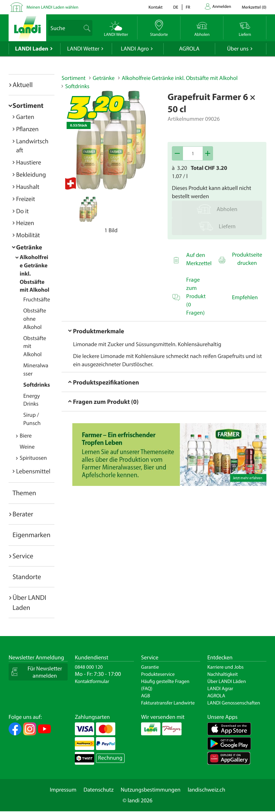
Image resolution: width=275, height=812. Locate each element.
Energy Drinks (31, 400)
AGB (145, 695)
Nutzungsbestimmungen (150, 789)
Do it (22, 211)
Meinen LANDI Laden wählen (52, 7)
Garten (25, 117)
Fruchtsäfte (36, 299)
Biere (26, 435)
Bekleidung (31, 174)
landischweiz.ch (206, 789)
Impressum (63, 789)
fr (188, 7)
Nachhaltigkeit (222, 674)
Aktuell (23, 84)
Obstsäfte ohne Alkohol (34, 319)
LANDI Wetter (83, 48)
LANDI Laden (31, 48)
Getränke (29, 247)
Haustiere (28, 162)
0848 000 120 (89, 667)
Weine (27, 446)
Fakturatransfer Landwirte (168, 702)
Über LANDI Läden (226, 681)
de (175, 7)
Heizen (25, 223)
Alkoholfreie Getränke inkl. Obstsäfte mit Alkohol (180, 78)
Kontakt (156, 7)
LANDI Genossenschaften (233, 702)
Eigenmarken (31, 534)
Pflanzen (27, 129)
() (254, 7)
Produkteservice (158, 674)
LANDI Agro (135, 48)
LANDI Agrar (220, 688)
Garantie (150, 667)
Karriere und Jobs (225, 667)
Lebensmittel (33, 471)
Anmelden (221, 6)
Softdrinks (36, 384)
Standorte (27, 576)
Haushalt (27, 186)
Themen (24, 492)
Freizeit (25, 199)
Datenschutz (98, 789)
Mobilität (28, 235)
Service (23, 555)
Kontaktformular (92, 681)
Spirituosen (33, 458)
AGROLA (189, 48)
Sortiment (28, 105)
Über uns (238, 48)
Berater (23, 514)
